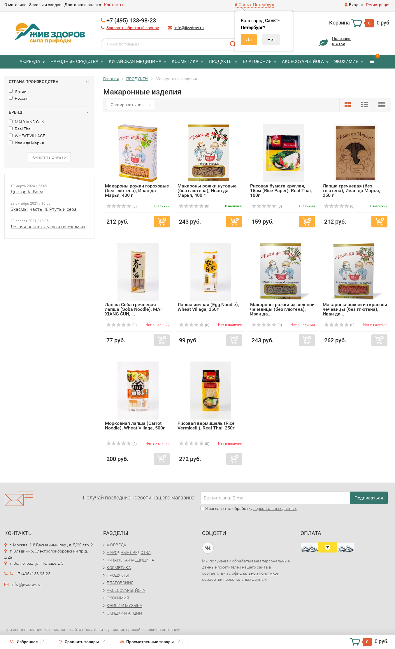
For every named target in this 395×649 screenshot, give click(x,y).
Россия (19, 98)
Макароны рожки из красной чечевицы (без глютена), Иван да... (355, 309)
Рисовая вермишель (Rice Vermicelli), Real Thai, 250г (206, 425)
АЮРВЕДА (30, 61)
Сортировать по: (126, 104)
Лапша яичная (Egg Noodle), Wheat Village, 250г (208, 307)
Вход (351, 4)
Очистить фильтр (49, 157)
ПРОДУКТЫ (221, 61)
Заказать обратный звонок (132, 27)
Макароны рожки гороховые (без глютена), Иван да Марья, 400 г (137, 190)
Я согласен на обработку (249, 508)
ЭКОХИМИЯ (346, 61)
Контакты (113, 4)
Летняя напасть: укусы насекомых (47, 226)
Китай (18, 91)
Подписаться (368, 498)
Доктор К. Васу (26, 191)
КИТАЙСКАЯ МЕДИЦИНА (135, 61)
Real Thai (20, 129)
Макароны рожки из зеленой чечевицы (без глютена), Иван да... (282, 309)
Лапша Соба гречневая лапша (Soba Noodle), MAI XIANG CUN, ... (133, 309)
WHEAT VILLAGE (27, 136)
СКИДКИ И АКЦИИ (124, 613)
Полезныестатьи (341, 41)
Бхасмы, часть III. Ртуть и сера (43, 209)
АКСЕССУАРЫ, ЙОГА (303, 61)
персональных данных (275, 508)
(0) (121, 206)
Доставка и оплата (82, 4)
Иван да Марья (26, 143)
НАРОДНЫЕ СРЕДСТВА (74, 61)
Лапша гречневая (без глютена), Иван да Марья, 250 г (351, 190)
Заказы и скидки (45, 4)
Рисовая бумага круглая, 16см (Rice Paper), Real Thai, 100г (281, 190)
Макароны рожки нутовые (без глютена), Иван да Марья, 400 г (207, 190)
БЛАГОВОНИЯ (257, 61)
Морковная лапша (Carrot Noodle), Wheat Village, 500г (135, 425)
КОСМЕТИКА (185, 61)
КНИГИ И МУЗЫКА (124, 605)
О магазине (15, 4)
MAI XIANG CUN (26, 122)
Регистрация (378, 4)
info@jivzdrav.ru (189, 27)
